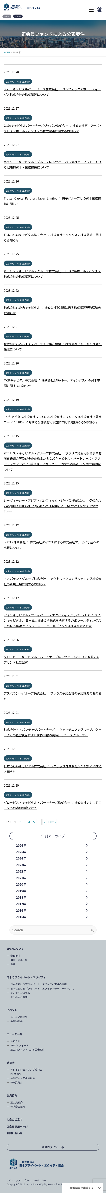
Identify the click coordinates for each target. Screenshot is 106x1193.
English (18, 16)
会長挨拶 (15, 955)
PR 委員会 (15, 1074)
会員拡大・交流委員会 (22, 1078)
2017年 (21, 903)
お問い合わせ (14, 1133)
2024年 (21, 858)
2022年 (21, 871)
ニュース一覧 (14, 1034)
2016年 (21, 910)
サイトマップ (13, 1180)
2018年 (21, 897)
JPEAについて (15, 949)
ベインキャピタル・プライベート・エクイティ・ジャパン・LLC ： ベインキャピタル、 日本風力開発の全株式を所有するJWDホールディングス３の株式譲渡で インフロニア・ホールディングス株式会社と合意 (52, 620)
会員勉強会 (16, 1021)
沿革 (12, 964)
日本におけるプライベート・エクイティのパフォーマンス (42, 988)
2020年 (21, 884)
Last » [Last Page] (52, 822)
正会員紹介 (16, 1102)
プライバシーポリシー (34, 1180)
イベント (12, 1010)
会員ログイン (50, 1147)
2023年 (21, 865)
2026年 (21, 845)
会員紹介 (12, 1095)
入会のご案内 (14, 1119)
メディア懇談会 (18, 1017)
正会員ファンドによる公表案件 (18, 82)
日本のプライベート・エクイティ (26, 977)
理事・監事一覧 (19, 960)
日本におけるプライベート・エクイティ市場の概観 (38, 984)
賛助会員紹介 (17, 1106)
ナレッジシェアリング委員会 (26, 1069)
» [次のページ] (44, 822)
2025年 (21, 851)
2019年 (21, 890)
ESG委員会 (16, 1082)
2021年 (21, 878)
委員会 (11, 1063)
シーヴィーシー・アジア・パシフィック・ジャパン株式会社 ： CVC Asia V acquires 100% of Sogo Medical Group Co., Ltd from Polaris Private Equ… (52, 506)
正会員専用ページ (17, 1126)
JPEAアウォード (19, 1045)
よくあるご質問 (19, 997)
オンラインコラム (20, 992)
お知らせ (15, 1041)
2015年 (21, 916)
